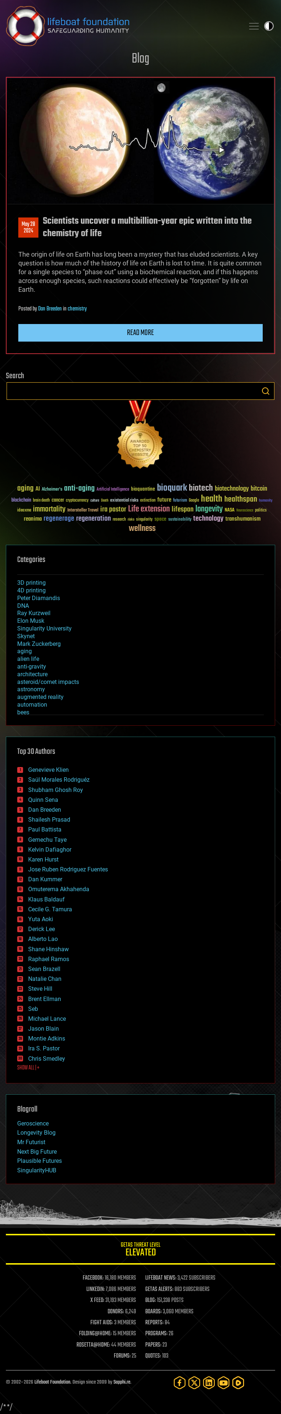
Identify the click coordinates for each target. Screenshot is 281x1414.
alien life (28, 658)
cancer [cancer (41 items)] (58, 500)
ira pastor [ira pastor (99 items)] (113, 509)
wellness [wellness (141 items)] (142, 528)
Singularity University (44, 628)
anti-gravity (31, 666)
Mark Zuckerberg (39, 643)
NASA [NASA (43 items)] (230, 510)
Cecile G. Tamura (50, 909)
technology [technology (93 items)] (208, 519)
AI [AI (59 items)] (37, 489)
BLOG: (150, 1300)
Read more (140, 333)
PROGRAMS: (156, 1334)
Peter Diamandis (38, 598)
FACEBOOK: (93, 1278)
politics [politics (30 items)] (261, 510)
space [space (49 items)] (160, 519)
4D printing (31, 590)
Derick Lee (41, 929)
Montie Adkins (46, 1038)
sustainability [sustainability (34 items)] (179, 519)
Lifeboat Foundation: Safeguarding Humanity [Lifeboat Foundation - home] (122, 26)
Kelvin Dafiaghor (49, 849)
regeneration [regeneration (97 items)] (93, 518)
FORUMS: (122, 1356)
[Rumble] (238, 1382)
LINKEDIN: (95, 1289)
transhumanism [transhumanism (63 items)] (243, 519)
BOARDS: (153, 1312)
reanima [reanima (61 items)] (33, 519)
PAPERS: (153, 1345)
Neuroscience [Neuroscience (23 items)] (244, 511)
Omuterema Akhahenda (58, 889)
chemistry (77, 309)
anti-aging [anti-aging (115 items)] (79, 488)
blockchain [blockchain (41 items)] (21, 500)
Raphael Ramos (48, 959)
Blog (140, 59)
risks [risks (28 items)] (131, 519)
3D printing (31, 582)
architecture (32, 674)
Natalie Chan (44, 978)
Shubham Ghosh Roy (55, 789)
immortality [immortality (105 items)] (49, 509)
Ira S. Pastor (44, 1048)
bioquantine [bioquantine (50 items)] (143, 489)
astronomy (31, 689)
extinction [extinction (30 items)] (148, 500)
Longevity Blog (36, 1132)
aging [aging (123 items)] (25, 488)
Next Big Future (37, 1151)
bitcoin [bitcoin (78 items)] (259, 489)
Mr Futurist (31, 1142)
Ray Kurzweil (33, 613)
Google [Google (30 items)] (194, 500)
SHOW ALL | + (28, 1068)
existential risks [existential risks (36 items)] (124, 500)
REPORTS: (154, 1323)
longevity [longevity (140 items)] (209, 509)
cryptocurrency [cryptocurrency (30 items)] (77, 500)
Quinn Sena (43, 799)
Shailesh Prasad (49, 819)
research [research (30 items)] (119, 519)
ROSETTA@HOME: (93, 1345)
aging (24, 651)
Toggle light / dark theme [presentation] (269, 26)
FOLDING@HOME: (95, 1334)
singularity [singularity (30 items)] (144, 519)
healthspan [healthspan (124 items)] (240, 499)
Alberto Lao (43, 938)
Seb (33, 1008)
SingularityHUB (36, 1170)
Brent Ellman (44, 999)
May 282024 (28, 227)
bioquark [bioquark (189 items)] (172, 488)
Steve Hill (40, 988)
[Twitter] (194, 1382)
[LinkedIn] (209, 1382)
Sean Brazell (44, 968)
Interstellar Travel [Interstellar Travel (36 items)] (82, 510)
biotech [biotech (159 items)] (201, 488)
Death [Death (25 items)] (104, 501)
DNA (23, 605)
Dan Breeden (50, 309)
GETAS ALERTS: (159, 1289)
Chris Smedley (46, 1058)
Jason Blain (43, 1028)
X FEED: (97, 1300)
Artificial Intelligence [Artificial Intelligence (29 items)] (113, 489)
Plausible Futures (39, 1160)
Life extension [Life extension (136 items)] (149, 509)
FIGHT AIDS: (101, 1323)
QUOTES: (153, 1356)
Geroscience (33, 1123)
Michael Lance (47, 1018)
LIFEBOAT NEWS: (160, 1278)
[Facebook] (180, 1382)
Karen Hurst (43, 859)
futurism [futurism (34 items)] (180, 500)
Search (265, 391)
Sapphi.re (121, 1382)
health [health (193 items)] (211, 499)
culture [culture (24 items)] (94, 501)
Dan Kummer (45, 879)
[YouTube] (223, 1382)
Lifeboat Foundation (52, 1382)
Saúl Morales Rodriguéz (59, 779)
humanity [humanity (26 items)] (266, 501)
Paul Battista (44, 829)
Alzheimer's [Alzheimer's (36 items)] (52, 489)
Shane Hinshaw (48, 949)
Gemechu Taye (47, 839)
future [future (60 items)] (164, 499)
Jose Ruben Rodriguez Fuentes (68, 869)
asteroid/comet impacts (48, 681)
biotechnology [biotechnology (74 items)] (232, 489)
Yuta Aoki (40, 919)
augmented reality (40, 696)
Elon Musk (30, 620)
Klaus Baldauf (46, 899)
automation (32, 704)
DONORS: (116, 1312)
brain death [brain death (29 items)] (41, 500)
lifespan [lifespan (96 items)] (183, 509)
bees (23, 712)
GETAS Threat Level (140, 1250)
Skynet (26, 636)
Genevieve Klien (48, 769)
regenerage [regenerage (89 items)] (59, 519)
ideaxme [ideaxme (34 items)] (24, 510)
